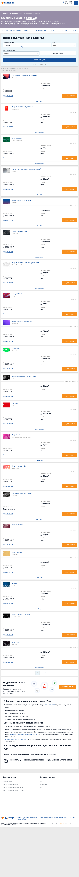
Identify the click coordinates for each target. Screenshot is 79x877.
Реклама (26, 817)
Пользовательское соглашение (55, 817)
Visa (41, 781)
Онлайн (26, 30)
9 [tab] (48, 812)
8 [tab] (46, 812)
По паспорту (53, 30)
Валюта (54, 42)
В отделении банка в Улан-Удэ (16, 739)
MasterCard (43, 784)
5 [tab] (39, 812)
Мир (41, 787)
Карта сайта (21, 819)
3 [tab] (35, 812)
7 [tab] (44, 812)
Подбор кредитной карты (11, 30)
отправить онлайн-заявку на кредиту (23, 734)
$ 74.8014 (68, 2)
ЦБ (63, 2)
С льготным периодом (10, 784)
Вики (41, 817)
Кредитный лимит (9, 42)
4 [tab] (37, 812)
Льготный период (9, 50)
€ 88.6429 (68, 4)
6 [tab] (42, 812)
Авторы (72, 817)
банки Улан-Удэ (49, 705)
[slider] (22, 47)
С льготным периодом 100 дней (13, 790)
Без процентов (7, 781)
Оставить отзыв (67, 686)
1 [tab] (31, 812)
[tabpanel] (20, 784)
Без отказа (66, 30)
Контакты (34, 817)
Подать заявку (69, 96)
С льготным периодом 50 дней (13, 787)
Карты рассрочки (39, 30)
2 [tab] (33, 812)
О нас (19, 817)
